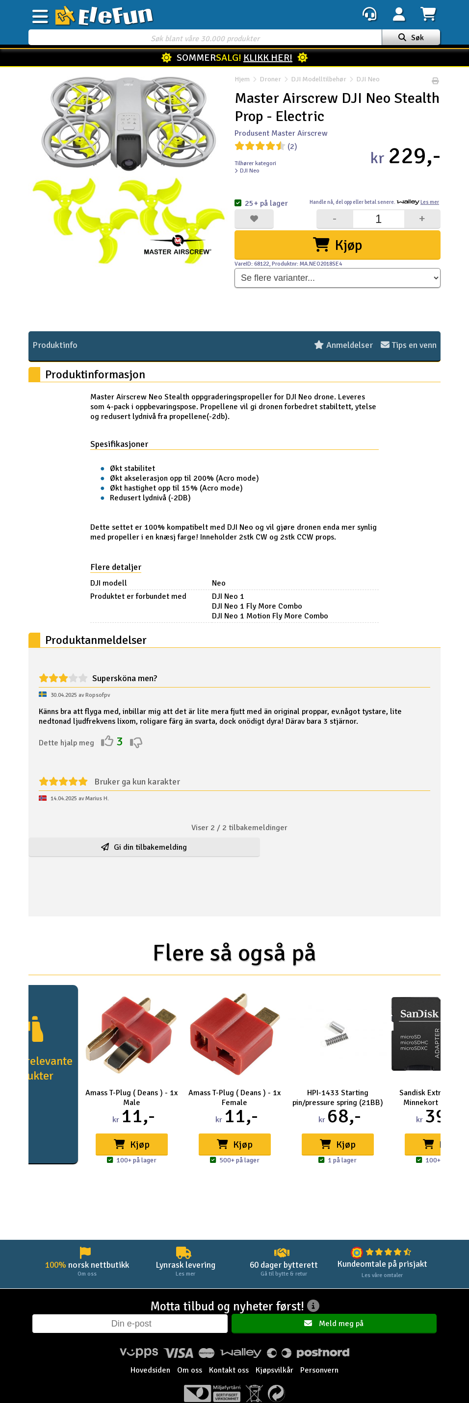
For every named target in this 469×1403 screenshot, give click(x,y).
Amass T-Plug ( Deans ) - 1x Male (131, 1097)
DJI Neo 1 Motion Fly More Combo (278, 616)
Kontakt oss (229, 1371)
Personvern (319, 1371)
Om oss (189, 1371)
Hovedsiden (150, 1371)
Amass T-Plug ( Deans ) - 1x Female (234, 1097)
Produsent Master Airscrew (281, 133)
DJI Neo (363, 81)
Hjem (242, 81)
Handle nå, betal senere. (374, 202)
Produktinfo (55, 345)
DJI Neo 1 (236, 596)
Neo (227, 583)
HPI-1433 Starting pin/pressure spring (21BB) (337, 1097)
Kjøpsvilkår (274, 1371)
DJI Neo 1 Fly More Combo (265, 606)
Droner (270, 81)
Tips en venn (409, 345)
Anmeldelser (343, 345)
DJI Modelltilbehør (318, 81)
